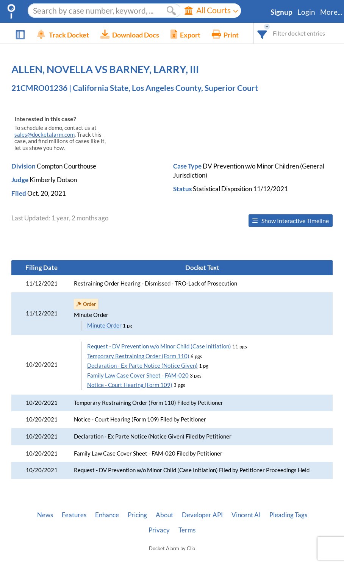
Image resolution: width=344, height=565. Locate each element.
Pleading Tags (288, 515)
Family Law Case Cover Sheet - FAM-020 (138, 375)
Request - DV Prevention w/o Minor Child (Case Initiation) (159, 346)
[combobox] (262, 33)
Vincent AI (246, 515)
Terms (186, 530)
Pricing (137, 515)
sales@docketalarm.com (44, 134)
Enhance (107, 515)
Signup (281, 12)
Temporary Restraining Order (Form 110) (138, 356)
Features (74, 515)
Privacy (159, 530)
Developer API (202, 515)
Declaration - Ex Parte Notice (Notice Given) (142, 365)
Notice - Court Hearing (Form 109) (129, 385)
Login (306, 12)
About (164, 515)
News (45, 515)
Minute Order (104, 325)
